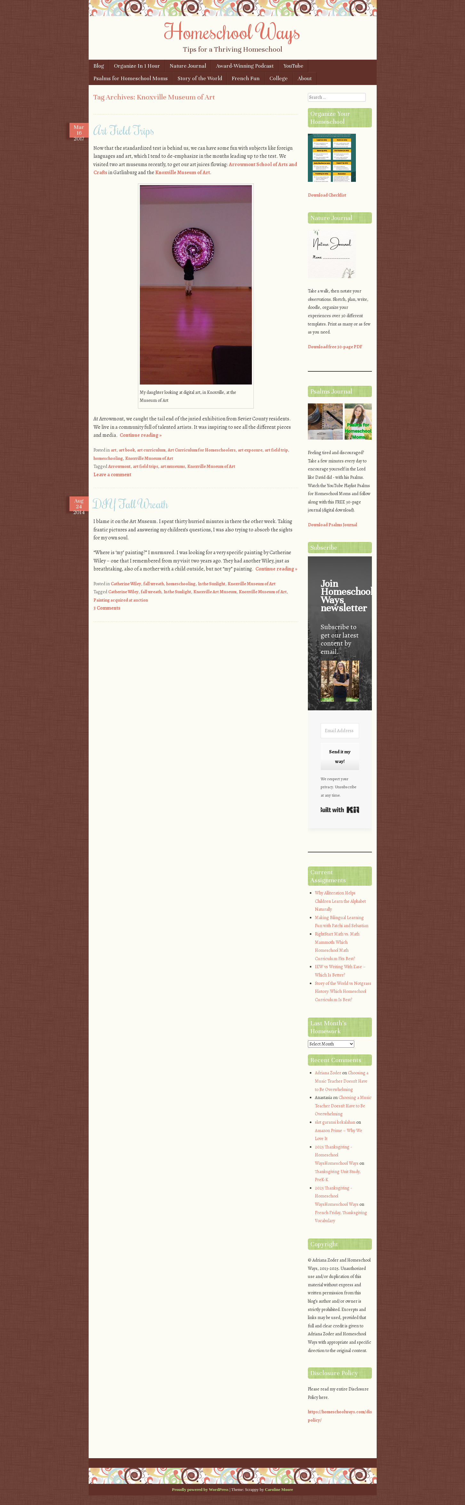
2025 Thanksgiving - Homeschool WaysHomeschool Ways (336, 1155)
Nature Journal (188, 66)
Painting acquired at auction (120, 600)
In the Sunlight (211, 584)
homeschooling (108, 458)
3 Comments (106, 608)
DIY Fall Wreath (130, 503)
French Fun (246, 78)
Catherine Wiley (126, 584)
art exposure (250, 450)
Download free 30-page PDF (335, 347)
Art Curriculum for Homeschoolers (202, 450)
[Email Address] (340, 730)
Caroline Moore (279, 1489)
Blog (98, 66)
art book (127, 450)
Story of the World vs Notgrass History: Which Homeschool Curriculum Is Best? (343, 991)
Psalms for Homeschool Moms (130, 78)
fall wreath (153, 584)
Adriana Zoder (328, 1073)
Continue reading (141, 435)
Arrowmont (119, 466)
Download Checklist (327, 195)
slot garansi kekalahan (335, 1122)
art (113, 450)
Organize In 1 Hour (137, 66)
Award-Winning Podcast (245, 66)
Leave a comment (112, 474)
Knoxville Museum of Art (182, 172)
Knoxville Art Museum (215, 592)
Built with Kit (340, 810)
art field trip (276, 450)
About (305, 78)
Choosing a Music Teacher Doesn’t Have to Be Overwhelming (341, 1081)
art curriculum (151, 450)
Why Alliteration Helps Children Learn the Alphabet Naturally (340, 901)
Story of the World (200, 78)
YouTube (293, 66)
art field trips (145, 466)
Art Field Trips (123, 130)
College (278, 78)
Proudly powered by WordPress (200, 1489)
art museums (172, 466)
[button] (340, 682)
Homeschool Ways (232, 31)
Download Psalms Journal (332, 525)
